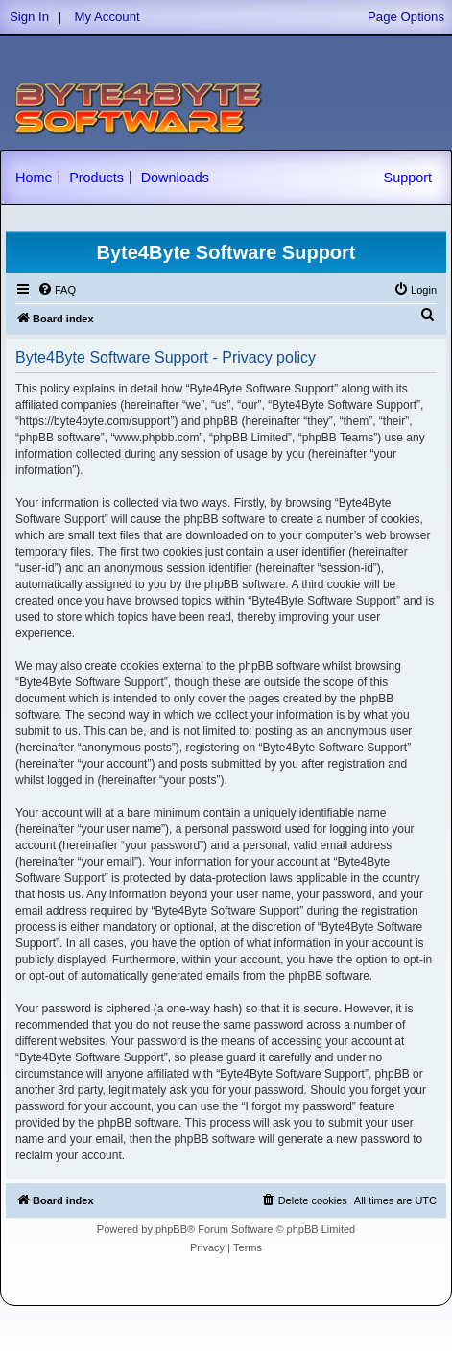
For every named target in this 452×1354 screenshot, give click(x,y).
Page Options (406, 17)
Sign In (29, 17)
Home (33, 177)
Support (408, 177)
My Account (107, 17)
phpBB (171, 1229)
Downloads (175, 177)
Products (96, 177)
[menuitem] (56, 289)
